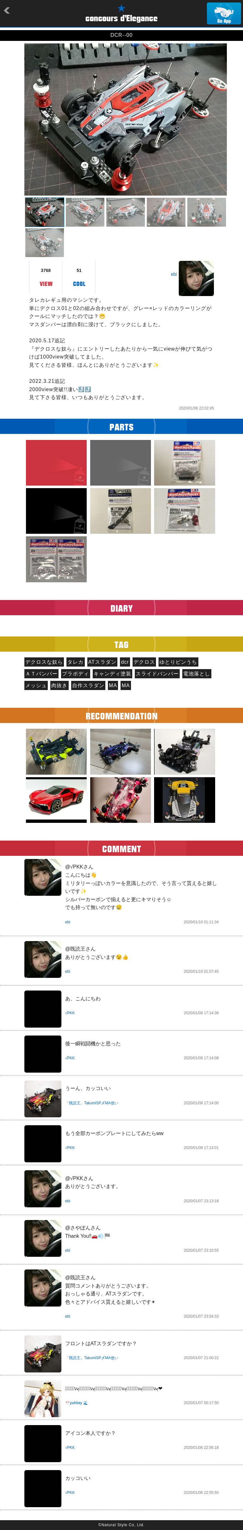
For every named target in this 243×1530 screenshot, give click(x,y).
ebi (174, 274)
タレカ (75, 662)
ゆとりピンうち (178, 662)
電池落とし (196, 673)
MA (113, 685)
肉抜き (59, 685)
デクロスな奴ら (44, 662)
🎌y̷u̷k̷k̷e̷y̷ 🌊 (76, 1403)
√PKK (70, 1013)
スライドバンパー (157, 673)
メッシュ (36, 685)
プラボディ (75, 673)
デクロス (144, 662)
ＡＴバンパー (41, 673)
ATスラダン (102, 662)
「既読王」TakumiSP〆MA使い (91, 1103)
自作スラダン (88, 685)
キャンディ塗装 (112, 673)
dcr (125, 662)
